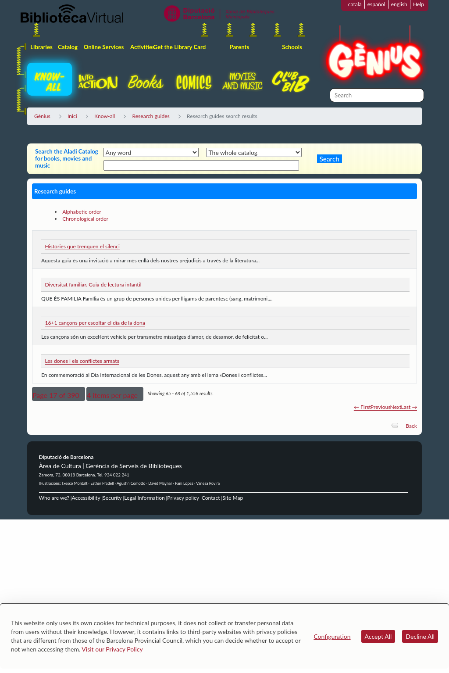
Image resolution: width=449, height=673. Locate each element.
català (355, 4)
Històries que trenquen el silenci (82, 246)
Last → (409, 407)
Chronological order (85, 218)
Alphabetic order (81, 211)
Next (396, 407)
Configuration (332, 636)
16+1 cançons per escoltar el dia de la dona (95, 322)
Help (418, 4)
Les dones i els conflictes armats (82, 361)
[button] (58, 394)
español (376, 4)
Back (411, 425)
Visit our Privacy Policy (112, 649)
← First (362, 407)
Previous (381, 407)
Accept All (378, 636)
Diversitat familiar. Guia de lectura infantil (93, 284)
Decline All (420, 636)
